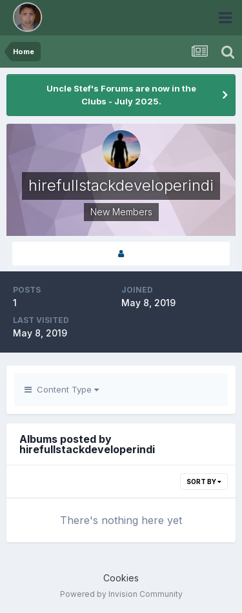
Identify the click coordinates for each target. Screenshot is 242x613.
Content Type (62, 389)
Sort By (204, 481)
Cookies (121, 577)
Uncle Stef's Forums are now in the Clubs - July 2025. (121, 94)
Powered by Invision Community (121, 594)
